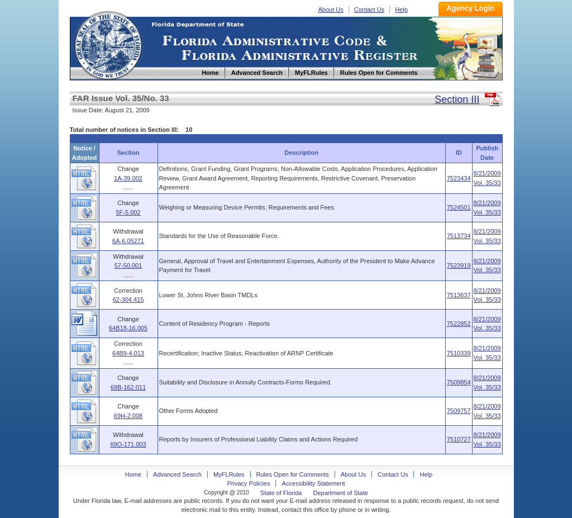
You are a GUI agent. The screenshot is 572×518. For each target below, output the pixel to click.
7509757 (459, 410)
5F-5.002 (128, 212)
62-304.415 (128, 299)
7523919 (459, 265)
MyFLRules (229, 474)
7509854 (459, 382)
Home (107, 44)
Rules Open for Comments (292, 474)
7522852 (459, 323)
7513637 (459, 295)
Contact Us (369, 9)
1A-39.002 (128, 178)
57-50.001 (128, 265)
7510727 (459, 439)
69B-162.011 (128, 387)
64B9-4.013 (128, 353)
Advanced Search (177, 474)
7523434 (459, 178)
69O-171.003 (128, 444)
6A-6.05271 (128, 240)
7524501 (459, 207)
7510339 (459, 353)
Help (401, 9)
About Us (331, 9)
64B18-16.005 (128, 328)
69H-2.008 (128, 415)
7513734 (459, 235)
